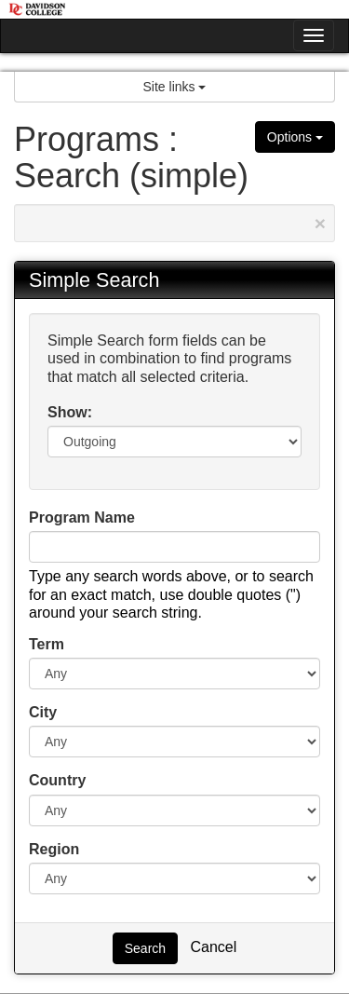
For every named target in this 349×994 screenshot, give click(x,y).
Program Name (82, 517)
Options (295, 136)
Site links (175, 86)
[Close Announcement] (320, 223)
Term (46, 644)
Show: (69, 412)
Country (57, 780)
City (43, 712)
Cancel (213, 947)
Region (54, 849)
